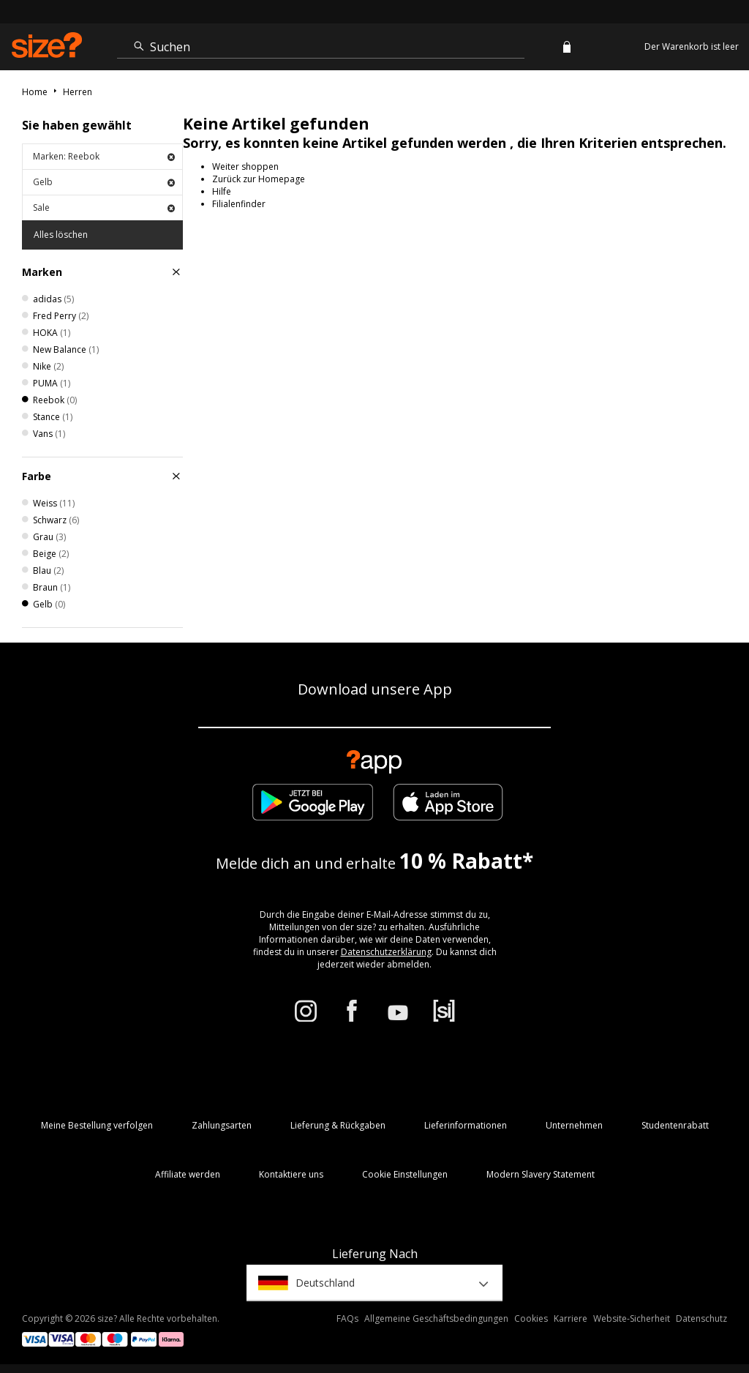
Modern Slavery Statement (540, 1174)
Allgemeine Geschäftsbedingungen (436, 1318)
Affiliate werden (187, 1174)
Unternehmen (574, 1125)
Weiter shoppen (245, 166)
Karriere (570, 1318)
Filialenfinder (239, 204)
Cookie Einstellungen (405, 1174)
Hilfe (221, 191)
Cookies (531, 1318)
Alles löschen (61, 234)
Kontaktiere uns (291, 1174)
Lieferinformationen (465, 1125)
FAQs (347, 1318)
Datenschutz (701, 1318)
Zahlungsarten (222, 1125)
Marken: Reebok (104, 156)
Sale (104, 207)
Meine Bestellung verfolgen (97, 1125)
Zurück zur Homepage (258, 179)
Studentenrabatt (675, 1125)
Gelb (104, 182)
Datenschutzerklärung (386, 952)
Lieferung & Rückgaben (337, 1125)
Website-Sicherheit (631, 1318)
